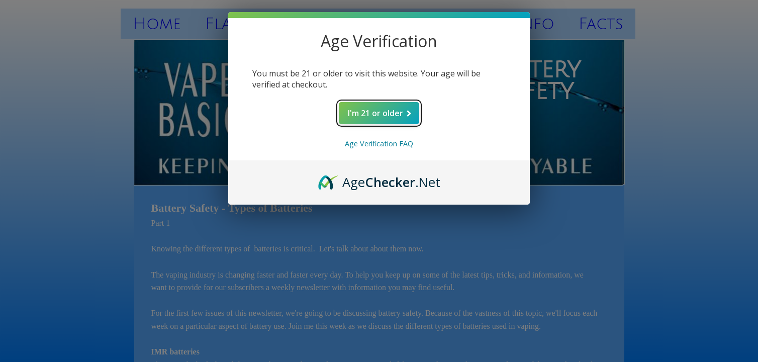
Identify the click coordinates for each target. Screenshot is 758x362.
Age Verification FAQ (379, 143)
